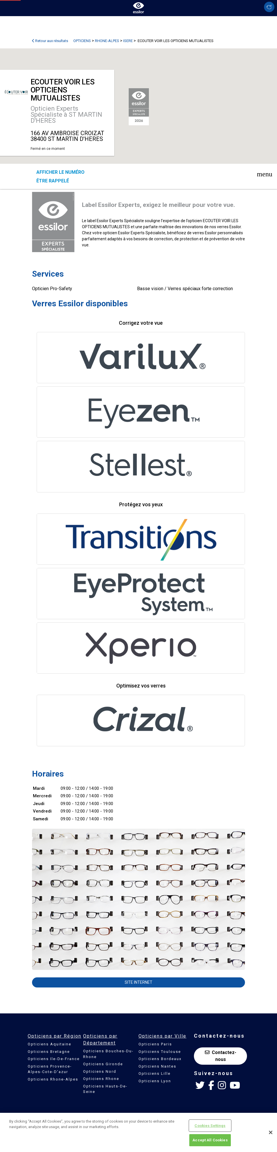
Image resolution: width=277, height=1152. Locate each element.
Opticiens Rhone (101, 1079)
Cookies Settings (209, 1125)
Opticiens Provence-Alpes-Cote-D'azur (50, 1069)
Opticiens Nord (99, 1071)
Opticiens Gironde (103, 1064)
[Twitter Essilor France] (200, 1085)
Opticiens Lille (154, 1073)
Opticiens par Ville (162, 1036)
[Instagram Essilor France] (221, 1085)
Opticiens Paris (155, 1044)
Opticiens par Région (54, 1036)
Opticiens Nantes (157, 1066)
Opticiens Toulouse (159, 1051)
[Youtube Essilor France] (235, 1085)
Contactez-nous (220, 1056)
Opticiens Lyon (154, 1081)
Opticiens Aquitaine (49, 1044)
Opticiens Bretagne (49, 1051)
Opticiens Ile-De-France (54, 1059)
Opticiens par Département (100, 1039)
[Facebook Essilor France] (211, 1085)
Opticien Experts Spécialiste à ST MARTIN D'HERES (66, 114)
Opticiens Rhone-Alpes (53, 1079)
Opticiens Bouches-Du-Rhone (108, 1054)
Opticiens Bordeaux (159, 1059)
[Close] (270, 1132)
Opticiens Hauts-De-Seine (105, 1089)
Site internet (138, 982)
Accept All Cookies (209, 1140)
